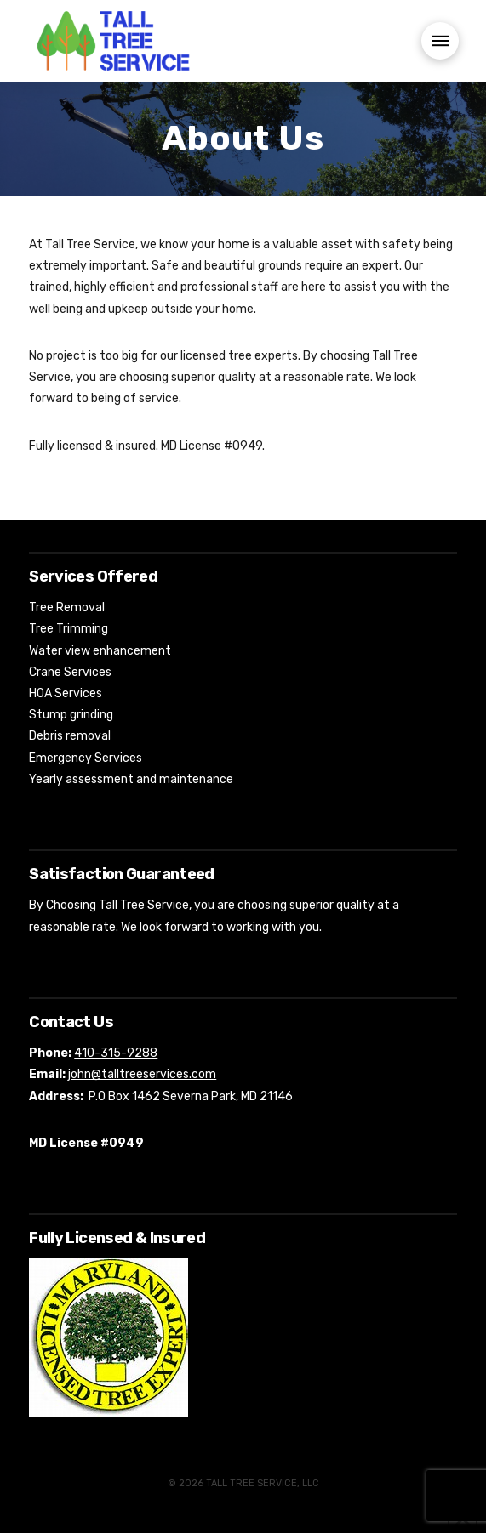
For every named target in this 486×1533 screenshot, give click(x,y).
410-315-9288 (115, 1053)
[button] (440, 41)
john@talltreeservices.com (142, 1074)
